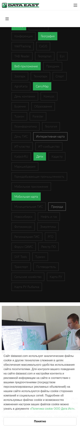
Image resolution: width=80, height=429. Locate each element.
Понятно (40, 421)
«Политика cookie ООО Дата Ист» (52, 408)
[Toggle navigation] (75, 5)
